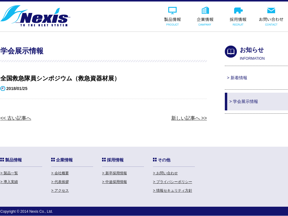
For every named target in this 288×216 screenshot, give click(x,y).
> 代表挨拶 (60, 182)
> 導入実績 (9, 182)
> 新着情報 (237, 77)
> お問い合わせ (165, 173)
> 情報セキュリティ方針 (172, 190)
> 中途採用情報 (114, 182)
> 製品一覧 (9, 173)
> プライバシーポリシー (172, 182)
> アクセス (60, 190)
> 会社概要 (60, 173)
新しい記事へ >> (189, 118)
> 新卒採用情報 (114, 173)
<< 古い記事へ (15, 118)
